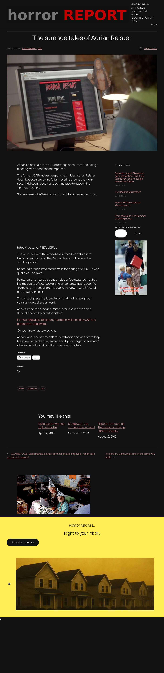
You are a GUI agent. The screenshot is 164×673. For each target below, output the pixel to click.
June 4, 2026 (120, 185)
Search (138, 233)
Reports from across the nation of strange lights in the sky (111, 427)
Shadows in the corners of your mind (81, 425)
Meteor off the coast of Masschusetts (127, 204)
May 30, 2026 (120, 209)
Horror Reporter (150, 48)
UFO (40, 48)
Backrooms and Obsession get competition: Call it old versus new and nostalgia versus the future (129, 177)
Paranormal (29, 48)
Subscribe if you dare (23, 542)
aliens (21, 388)
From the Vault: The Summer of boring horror (130, 217)
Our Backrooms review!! (128, 192)
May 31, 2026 (120, 196)
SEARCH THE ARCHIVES (127, 227)
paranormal (32, 388)
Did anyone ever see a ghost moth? (51, 425)
